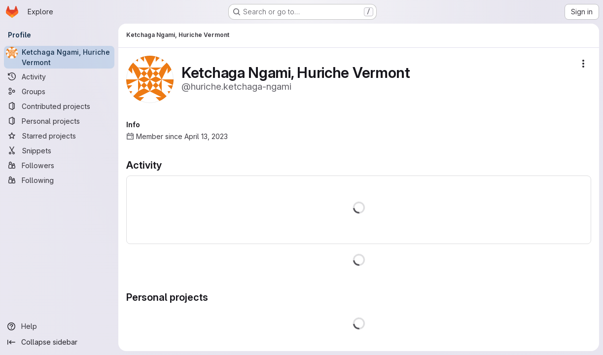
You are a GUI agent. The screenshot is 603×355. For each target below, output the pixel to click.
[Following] (59, 180)
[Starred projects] (59, 135)
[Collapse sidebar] (59, 342)
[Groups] (59, 91)
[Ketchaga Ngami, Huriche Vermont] (59, 57)
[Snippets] (59, 150)
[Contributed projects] (59, 106)
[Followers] (59, 165)
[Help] (59, 326)
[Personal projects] (59, 121)
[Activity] (59, 76)
